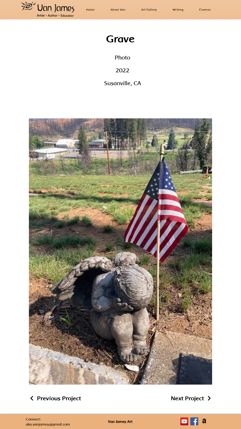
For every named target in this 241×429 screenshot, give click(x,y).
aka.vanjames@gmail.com (48, 424)
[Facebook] (194, 421)
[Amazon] (204, 421)
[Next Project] (191, 398)
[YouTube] (184, 421)
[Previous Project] (55, 398)
